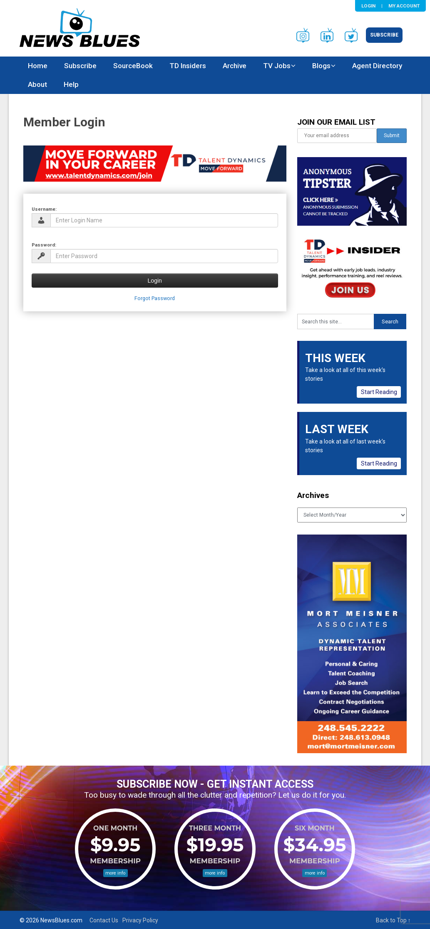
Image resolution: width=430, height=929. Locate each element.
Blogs (321, 66)
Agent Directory (377, 66)
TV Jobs (277, 66)
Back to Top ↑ (393, 920)
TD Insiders (187, 66)
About (37, 84)
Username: (44, 209)
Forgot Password (154, 298)
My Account (404, 6)
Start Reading (379, 392)
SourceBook (133, 66)
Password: (44, 245)
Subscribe (384, 35)
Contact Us (103, 920)
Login (368, 6)
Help (71, 84)
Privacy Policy (140, 920)
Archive (234, 66)
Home (37, 66)
